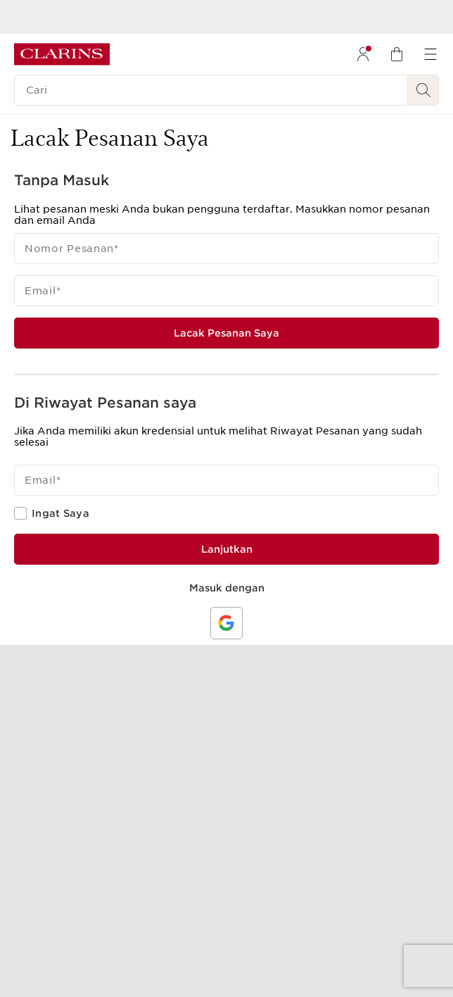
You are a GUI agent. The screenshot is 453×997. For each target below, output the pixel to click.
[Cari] (211, 90)
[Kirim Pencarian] (423, 90)
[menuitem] (363, 54)
